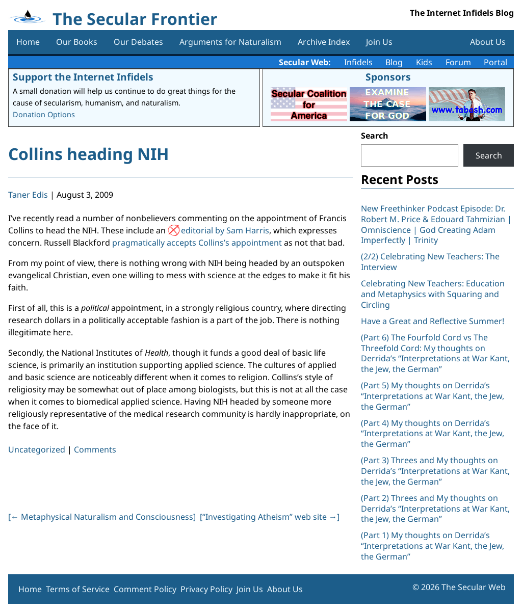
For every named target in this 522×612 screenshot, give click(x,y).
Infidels (358, 62)
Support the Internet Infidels (83, 77)
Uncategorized (36, 449)
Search (374, 135)
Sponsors (388, 77)
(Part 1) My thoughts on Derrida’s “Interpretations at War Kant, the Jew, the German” (432, 545)
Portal (495, 62)
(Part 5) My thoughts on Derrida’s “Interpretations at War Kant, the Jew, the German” (432, 396)
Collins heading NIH (88, 154)
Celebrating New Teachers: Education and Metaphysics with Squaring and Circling (433, 294)
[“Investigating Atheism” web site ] (270, 516)
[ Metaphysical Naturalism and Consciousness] (102, 516)
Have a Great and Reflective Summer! (432, 321)
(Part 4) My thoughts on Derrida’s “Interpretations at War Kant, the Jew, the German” (432, 433)
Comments (95, 449)
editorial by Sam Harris (225, 230)
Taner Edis (28, 194)
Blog (394, 62)
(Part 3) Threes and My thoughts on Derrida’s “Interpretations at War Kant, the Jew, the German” (435, 471)
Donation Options (44, 114)
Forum (458, 62)
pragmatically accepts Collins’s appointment (197, 242)
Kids (424, 62)
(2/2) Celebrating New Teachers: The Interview (430, 262)
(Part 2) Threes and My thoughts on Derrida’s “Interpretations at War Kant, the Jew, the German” (435, 508)
